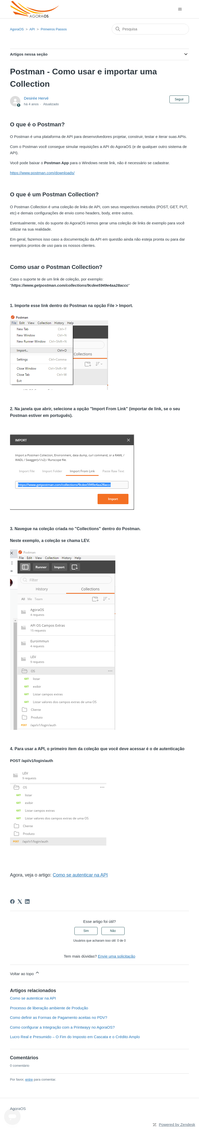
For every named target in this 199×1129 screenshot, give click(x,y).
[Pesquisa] (150, 29)
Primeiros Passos (54, 29)
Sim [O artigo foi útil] (86, 931)
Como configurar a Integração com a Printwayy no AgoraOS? (62, 1027)
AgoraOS (17, 29)
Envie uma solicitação (116, 956)
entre (29, 1079)
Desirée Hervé (36, 98)
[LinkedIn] (27, 901)
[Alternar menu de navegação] (180, 9)
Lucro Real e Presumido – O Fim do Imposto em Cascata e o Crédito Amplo (75, 1037)
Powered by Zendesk (177, 1124)
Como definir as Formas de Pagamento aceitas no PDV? (58, 1017)
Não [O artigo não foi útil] (113, 931)
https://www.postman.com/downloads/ (42, 173)
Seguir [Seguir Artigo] (179, 99)
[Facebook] (12, 901)
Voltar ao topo (25, 973)
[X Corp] (20, 901)
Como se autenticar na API (33, 998)
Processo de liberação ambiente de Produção (49, 1008)
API (32, 29)
